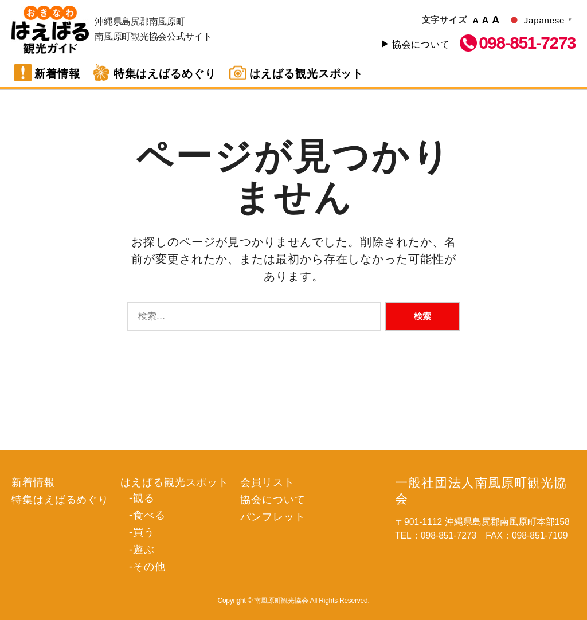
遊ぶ (131, 397)
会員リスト (241, 337)
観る (131, 351)
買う (131, 382)
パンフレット (246, 368)
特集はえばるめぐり (165, 74)
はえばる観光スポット (306, 74)
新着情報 (57, 74)
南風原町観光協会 (50, 30)
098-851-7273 (527, 43)
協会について (421, 44)
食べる (136, 366)
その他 (136, 413)
